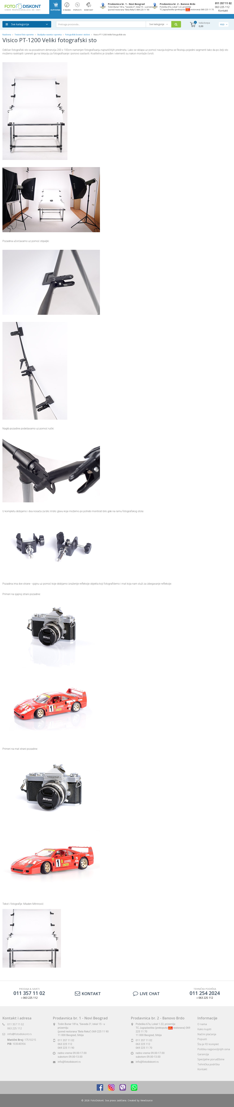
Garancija (203, 1054)
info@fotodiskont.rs (19, 1034)
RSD (222, 24)
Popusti (202, 1039)
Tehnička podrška (208, 1064)
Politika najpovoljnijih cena (213, 1049)
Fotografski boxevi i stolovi (77, 34)
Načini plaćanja (206, 1034)
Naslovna (6, 34)
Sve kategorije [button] (17, 24)
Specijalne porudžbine (210, 1059)
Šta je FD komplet (208, 1044)
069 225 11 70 (144, 1047)
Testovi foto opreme (24, 34)
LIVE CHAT (146, 993)
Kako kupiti (204, 1029)
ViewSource (146, 1100)
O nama (202, 1024)
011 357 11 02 (223, 3)
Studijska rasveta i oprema (49, 34)
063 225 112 (222, 7)
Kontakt (223, 10)
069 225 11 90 (66, 1047)
